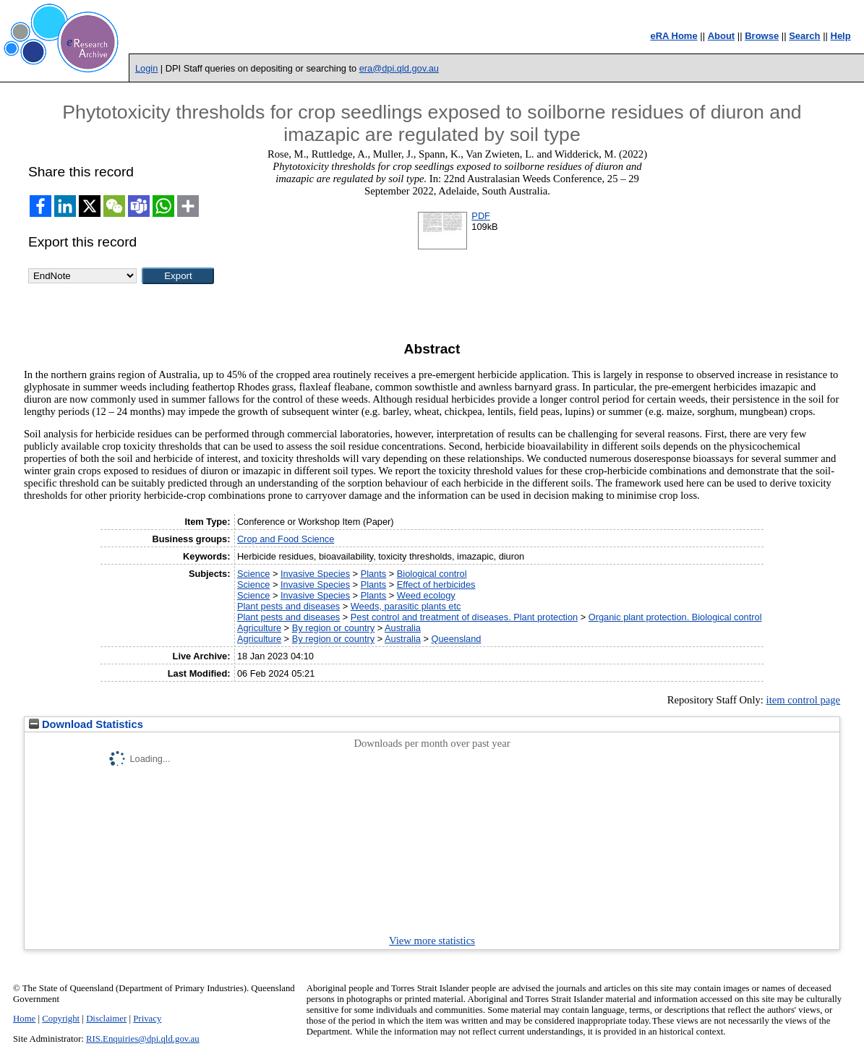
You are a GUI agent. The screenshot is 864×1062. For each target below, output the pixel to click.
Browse (762, 35)
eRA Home (673, 35)
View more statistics (432, 940)
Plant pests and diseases (288, 606)
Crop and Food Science (285, 539)
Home (24, 1019)
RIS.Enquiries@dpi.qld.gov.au (143, 1039)
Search (804, 35)
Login (146, 68)
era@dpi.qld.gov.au (399, 68)
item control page (803, 700)
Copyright (61, 1019)
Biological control (432, 573)
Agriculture (259, 627)
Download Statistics (86, 724)
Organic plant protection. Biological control (675, 617)
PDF (480, 215)
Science (253, 573)
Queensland (456, 638)
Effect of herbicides (436, 584)
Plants (374, 573)
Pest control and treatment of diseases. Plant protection (464, 617)
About (721, 35)
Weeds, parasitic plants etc (406, 606)
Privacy (147, 1019)
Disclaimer (106, 1019)
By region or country (333, 627)
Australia (403, 627)
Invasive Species (315, 573)
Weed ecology (426, 595)
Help (841, 35)
